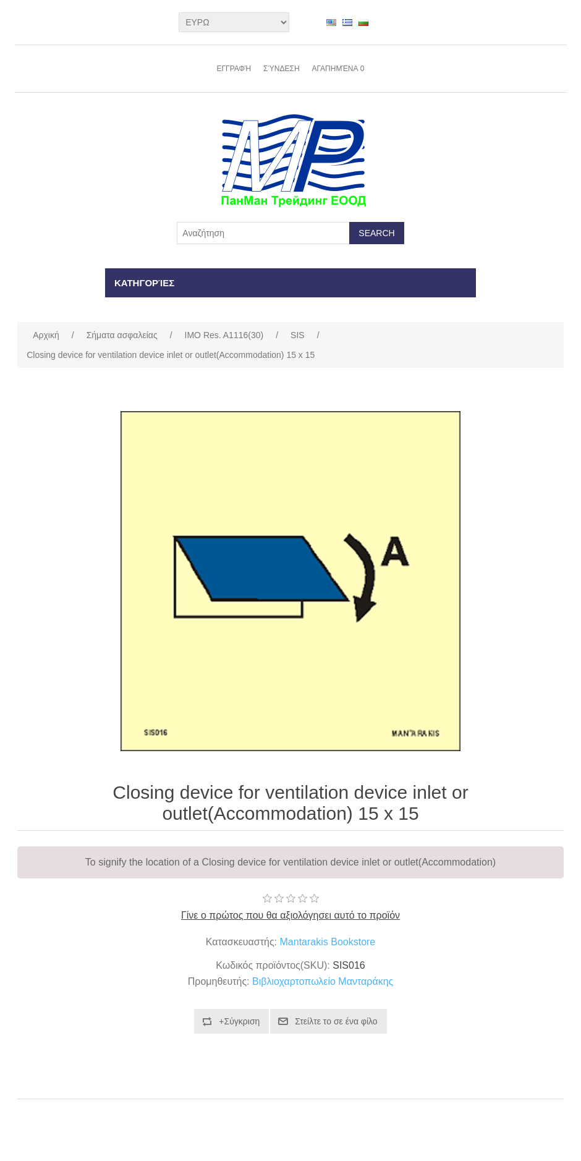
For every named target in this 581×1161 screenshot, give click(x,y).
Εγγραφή (233, 68)
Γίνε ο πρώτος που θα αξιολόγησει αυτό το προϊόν (290, 915)
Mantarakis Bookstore (328, 942)
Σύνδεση (281, 68)
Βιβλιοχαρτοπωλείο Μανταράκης (322, 981)
